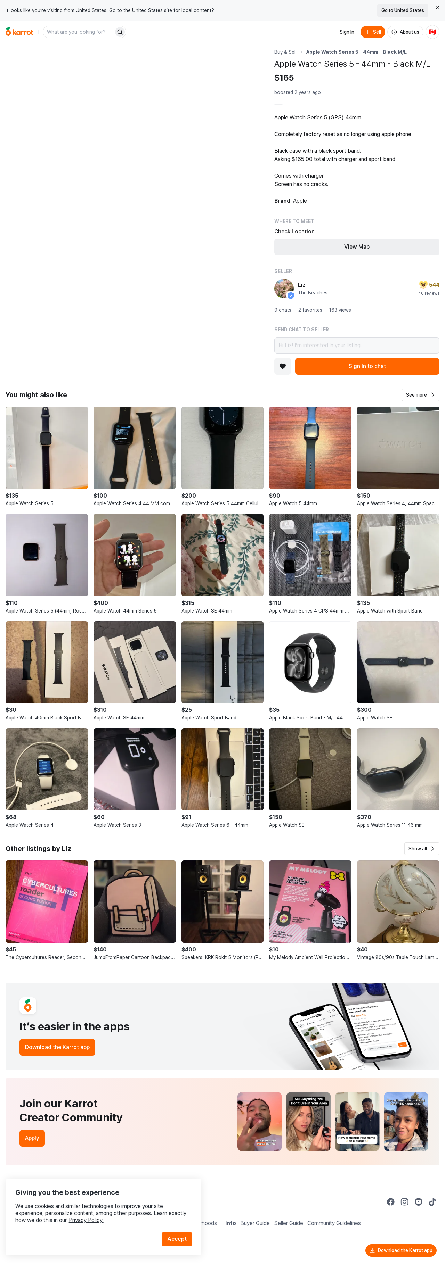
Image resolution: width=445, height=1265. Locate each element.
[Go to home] (19, 32)
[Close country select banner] (437, 8)
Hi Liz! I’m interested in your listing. (356, 345)
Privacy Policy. (93, 1211)
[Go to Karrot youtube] (418, 1202)
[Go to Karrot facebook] (391, 1202)
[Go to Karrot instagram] (404, 1202)
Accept (179, 1230)
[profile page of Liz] (284, 288)
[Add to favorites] (282, 366)
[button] (420, 395)
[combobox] (79, 32)
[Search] (120, 32)
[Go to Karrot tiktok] (432, 1202)
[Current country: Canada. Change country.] (432, 32)
